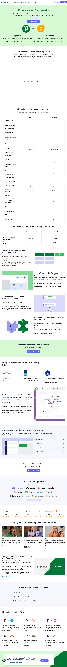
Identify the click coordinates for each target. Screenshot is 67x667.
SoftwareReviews (6, 397)
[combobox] (54, 2)
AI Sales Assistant (54, 288)
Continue (44, 660)
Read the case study (6, 576)
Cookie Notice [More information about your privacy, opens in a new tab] (12, 662)
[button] (4, 660)
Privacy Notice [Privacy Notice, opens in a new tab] (19, 662)
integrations (52, 332)
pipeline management (12, 260)
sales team (51, 322)
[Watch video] (12, 531)
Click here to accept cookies (33, 83)
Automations (18, 306)
